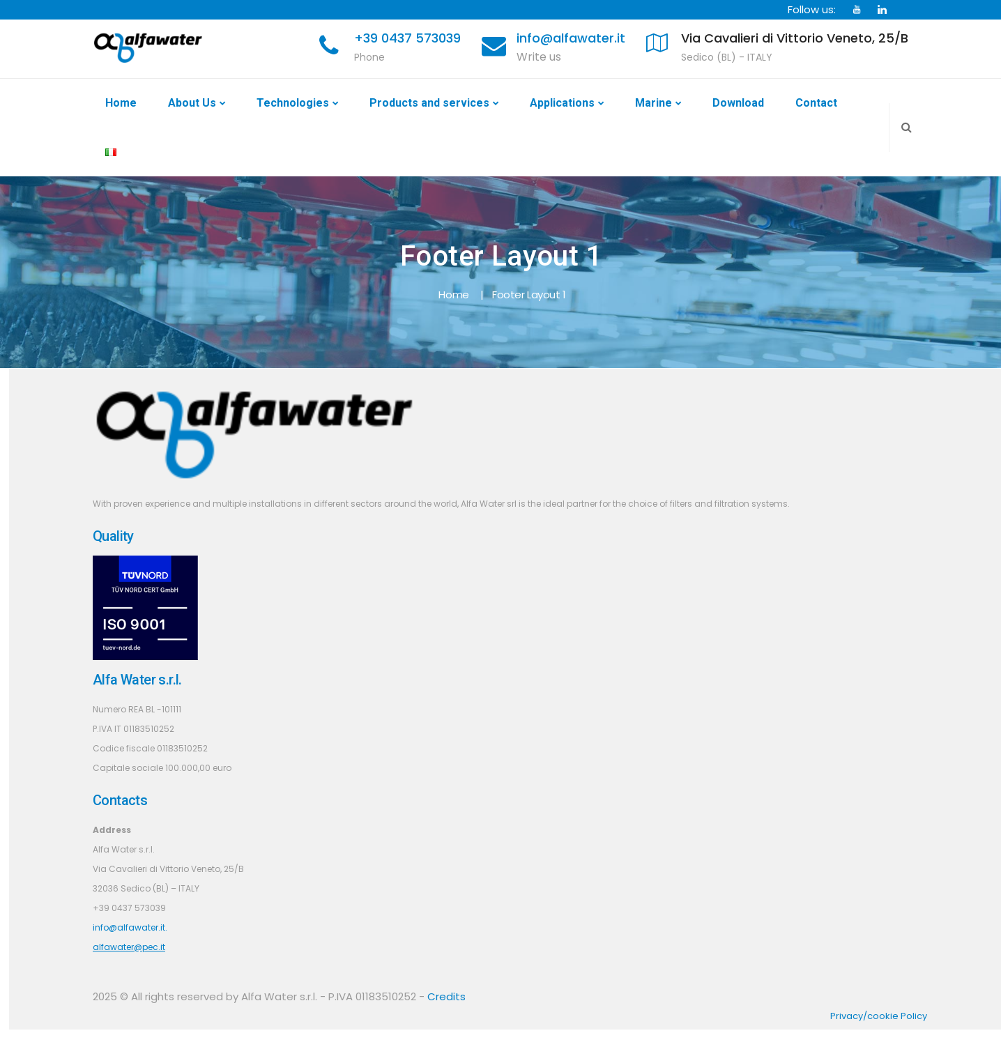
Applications (562, 102)
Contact (816, 102)
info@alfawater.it (571, 38)
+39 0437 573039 (407, 38)
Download (738, 102)
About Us (192, 102)
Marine (653, 102)
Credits (446, 996)
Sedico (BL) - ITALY (726, 57)
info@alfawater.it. (130, 927)
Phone (369, 57)
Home (121, 102)
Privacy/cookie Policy (878, 1016)
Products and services (429, 102)
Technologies (293, 102)
